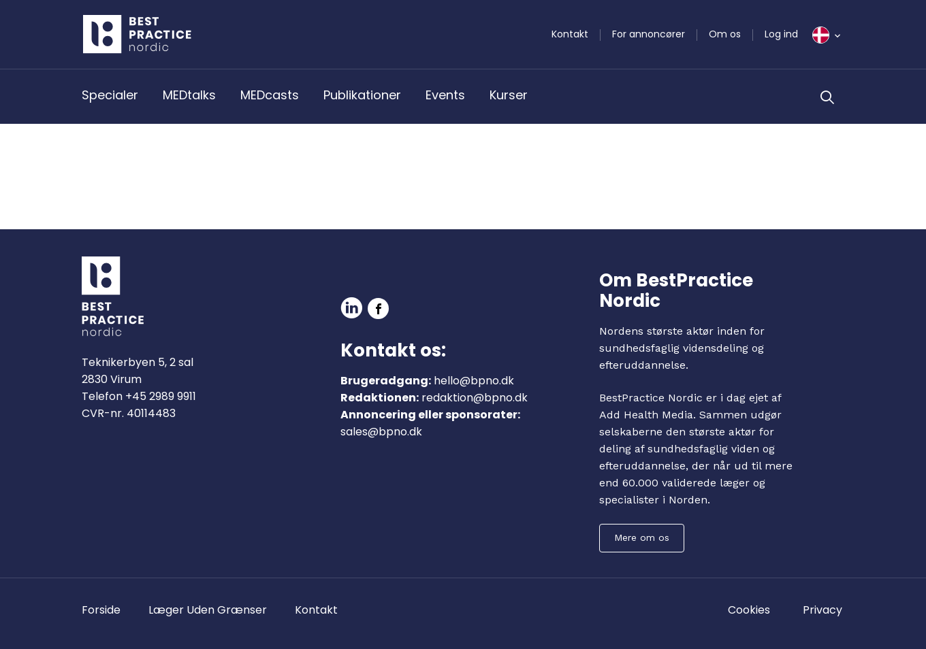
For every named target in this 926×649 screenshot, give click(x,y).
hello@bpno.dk (474, 380)
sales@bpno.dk (381, 431)
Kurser (509, 94)
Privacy (822, 610)
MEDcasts (269, 94)
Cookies (749, 610)
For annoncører (648, 34)
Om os (725, 34)
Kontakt (570, 34)
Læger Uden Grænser (207, 610)
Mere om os (641, 537)
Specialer (110, 94)
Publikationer (362, 94)
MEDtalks (189, 94)
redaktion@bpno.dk (474, 397)
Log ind (781, 34)
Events (445, 94)
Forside (101, 610)
